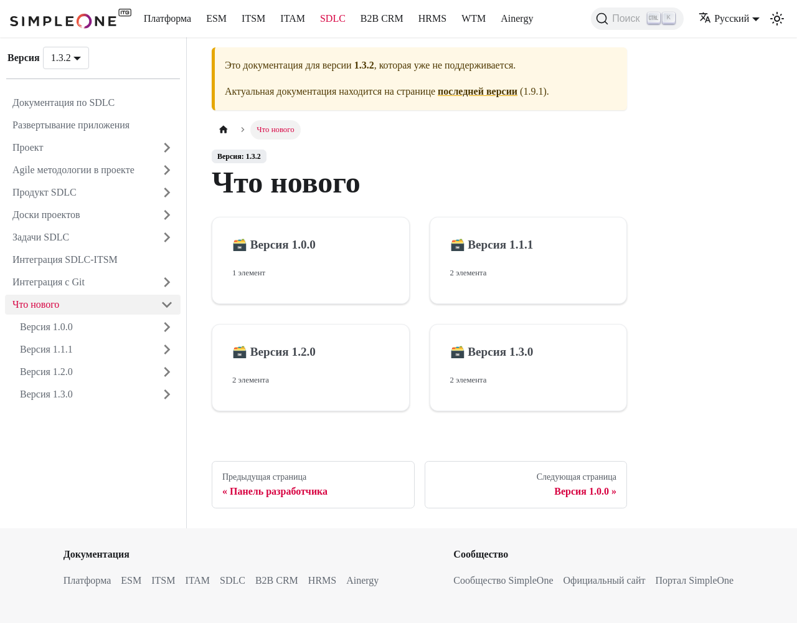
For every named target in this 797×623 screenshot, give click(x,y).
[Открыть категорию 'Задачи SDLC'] (167, 237)
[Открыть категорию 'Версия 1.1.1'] (167, 349)
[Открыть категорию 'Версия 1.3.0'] (167, 394)
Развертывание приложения (71, 125)
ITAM (292, 18)
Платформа (167, 18)
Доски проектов (46, 214)
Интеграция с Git (48, 282)
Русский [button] (724, 18)
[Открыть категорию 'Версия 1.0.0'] (167, 327)
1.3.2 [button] (61, 57)
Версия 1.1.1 (46, 349)
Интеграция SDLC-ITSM (65, 259)
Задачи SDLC (40, 237)
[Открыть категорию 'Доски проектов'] (167, 215)
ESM (216, 18)
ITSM (253, 18)
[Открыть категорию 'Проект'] (167, 148)
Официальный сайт (605, 580)
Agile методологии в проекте (73, 169)
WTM (473, 18)
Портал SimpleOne (694, 580)
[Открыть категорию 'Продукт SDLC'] (167, 192)
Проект (27, 147)
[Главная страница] (223, 130)
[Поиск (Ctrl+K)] (637, 18)
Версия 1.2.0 (46, 371)
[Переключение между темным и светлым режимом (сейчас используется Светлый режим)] (777, 19)
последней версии (477, 91)
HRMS (432, 18)
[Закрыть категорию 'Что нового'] (167, 305)
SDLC (333, 18)
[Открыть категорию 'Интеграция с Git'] (167, 282)
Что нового (35, 304)
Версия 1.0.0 (46, 326)
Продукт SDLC (44, 192)
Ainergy (517, 18)
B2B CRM (382, 18)
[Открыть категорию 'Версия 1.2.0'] (167, 372)
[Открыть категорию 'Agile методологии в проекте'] (167, 170)
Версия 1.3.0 (46, 394)
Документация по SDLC (63, 102)
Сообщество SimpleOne (503, 580)
